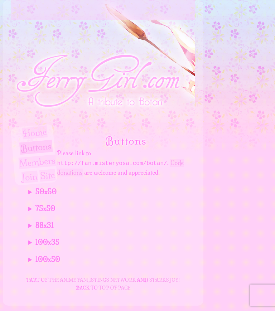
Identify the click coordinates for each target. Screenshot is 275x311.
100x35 (47, 242)
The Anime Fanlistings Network (92, 280)
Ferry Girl (142, 10)
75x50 (45, 209)
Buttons (36, 147)
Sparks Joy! (164, 280)
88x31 (44, 226)
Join (30, 177)
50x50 (46, 192)
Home (35, 132)
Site (48, 175)
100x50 (47, 260)
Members (37, 162)
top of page (115, 288)
